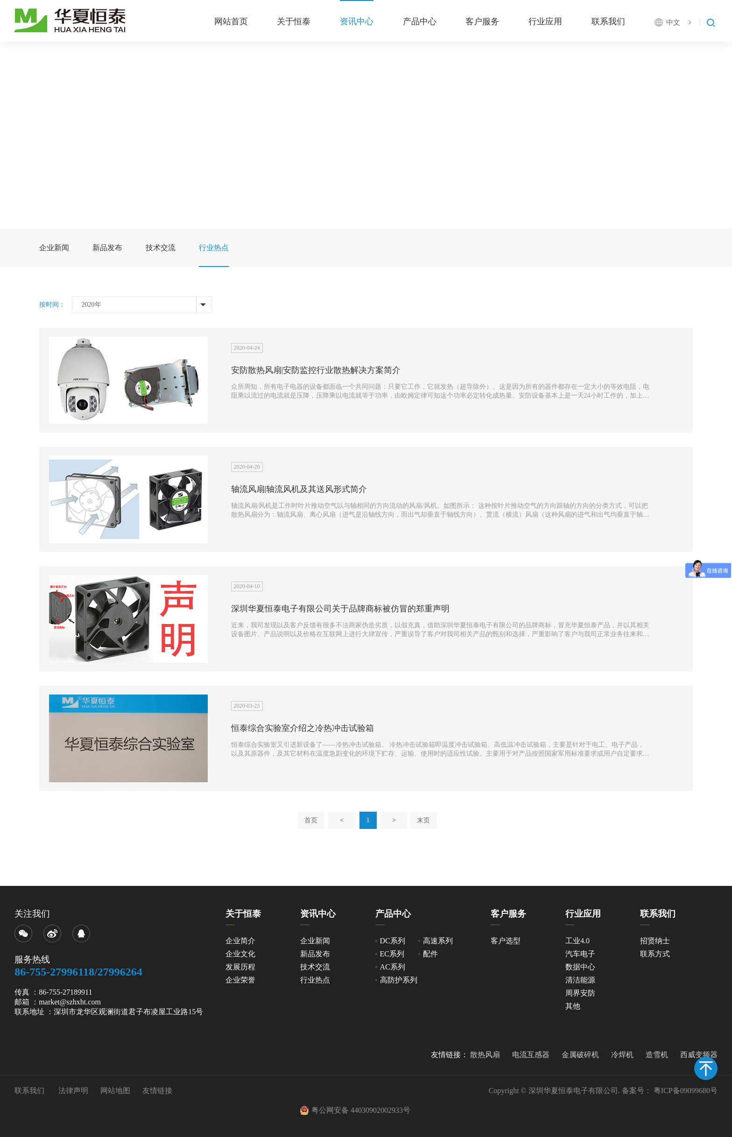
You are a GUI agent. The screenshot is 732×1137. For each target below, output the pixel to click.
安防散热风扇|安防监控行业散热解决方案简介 (316, 370)
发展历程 (240, 967)
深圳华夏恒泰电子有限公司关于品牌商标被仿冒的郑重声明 (340, 608)
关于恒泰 (293, 21)
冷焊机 (622, 1055)
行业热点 (214, 248)
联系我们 (608, 21)
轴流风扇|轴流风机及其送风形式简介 (299, 489)
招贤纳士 (655, 941)
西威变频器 (699, 1055)
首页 (310, 820)
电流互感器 (530, 1055)
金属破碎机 (580, 1055)
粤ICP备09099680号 (686, 1091)
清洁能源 (580, 980)
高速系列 (438, 941)
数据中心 (580, 967)
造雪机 (657, 1055)
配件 (430, 954)
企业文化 (240, 954)
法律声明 (73, 1091)
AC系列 (392, 967)
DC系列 (392, 941)
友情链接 (157, 1091)
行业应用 (545, 21)
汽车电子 (580, 954)
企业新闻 (54, 248)
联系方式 (655, 954)
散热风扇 (485, 1055)
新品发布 (107, 248)
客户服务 (482, 21)
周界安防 (580, 993)
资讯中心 (356, 21)
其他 (572, 1006)
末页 (423, 820)
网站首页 (231, 21)
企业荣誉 (240, 980)
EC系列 (392, 954)
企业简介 (240, 941)
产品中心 (419, 21)
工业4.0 (577, 941)
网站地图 (115, 1091)
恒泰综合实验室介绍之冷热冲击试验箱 (302, 728)
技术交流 (161, 248)
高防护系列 (398, 980)
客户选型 (506, 941)
